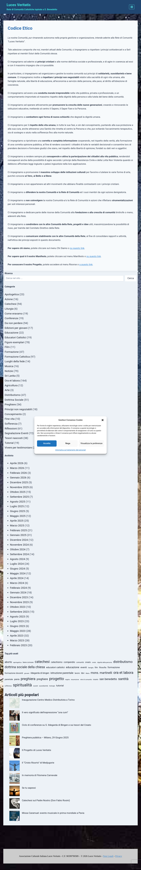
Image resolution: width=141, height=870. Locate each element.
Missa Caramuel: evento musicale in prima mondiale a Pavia (53, 813)
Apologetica (12, 294)
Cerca (131, 278)
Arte (7, 390)
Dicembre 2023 (19, 597)
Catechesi (10, 303)
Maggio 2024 (18, 573)
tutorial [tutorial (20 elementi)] (60, 685)
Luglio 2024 (17, 563)
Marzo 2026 (17, 468)
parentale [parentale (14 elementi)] (9, 679)
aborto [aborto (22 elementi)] (8, 662)
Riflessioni (11, 428)
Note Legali (108, 856)
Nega (67, 443)
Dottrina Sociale (14, 399)
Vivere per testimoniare (18, 447)
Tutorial (9, 442)
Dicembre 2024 (19, 539)
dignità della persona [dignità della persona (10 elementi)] (104, 662)
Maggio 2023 (18, 631)
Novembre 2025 (19, 487)
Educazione (11, 332)
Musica (9, 366)
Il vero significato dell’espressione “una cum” (45, 712)
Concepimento (13, 414)
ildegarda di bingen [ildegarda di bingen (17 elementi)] (40, 673)
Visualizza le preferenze (91, 443)
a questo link (86, 264)
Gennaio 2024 (18, 592)
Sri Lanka (10, 375)
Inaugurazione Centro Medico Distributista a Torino (48, 699)
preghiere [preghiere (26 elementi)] (42, 679)
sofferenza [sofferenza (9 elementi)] (8, 686)
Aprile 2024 (17, 578)
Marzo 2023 (17, 640)
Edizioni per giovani (16, 328)
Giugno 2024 (17, 568)
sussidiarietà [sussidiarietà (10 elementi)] (43, 686)
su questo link (77, 248)
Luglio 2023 (17, 621)
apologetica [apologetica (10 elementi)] (17, 662)
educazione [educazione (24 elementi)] (72, 667)
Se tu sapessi (29, 787)
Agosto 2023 (17, 616)
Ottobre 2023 (17, 606)
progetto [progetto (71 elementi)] (56, 678)
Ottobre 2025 (17, 492)
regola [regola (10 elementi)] (67, 679)
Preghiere (10, 404)
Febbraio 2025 (18, 530)
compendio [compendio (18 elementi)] (69, 662)
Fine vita (10, 418)
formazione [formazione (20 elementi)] (114, 667)
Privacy (118, 856)
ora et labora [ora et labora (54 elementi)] (123, 672)
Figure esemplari (14, 342)
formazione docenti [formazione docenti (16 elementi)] (14, 673)
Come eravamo (14, 313)
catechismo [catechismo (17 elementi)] (57, 662)
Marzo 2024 (17, 583)
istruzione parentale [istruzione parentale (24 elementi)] (62, 673)
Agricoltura (11, 385)
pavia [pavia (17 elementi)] (16, 679)
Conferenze (11, 318)
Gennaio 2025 (18, 535)
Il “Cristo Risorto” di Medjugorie (38, 762)
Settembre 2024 (19, 554)
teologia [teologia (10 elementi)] (52, 686)
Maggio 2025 (18, 516)
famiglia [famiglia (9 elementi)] (90, 668)
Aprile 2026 (17, 463)
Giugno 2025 (17, 511)
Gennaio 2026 (18, 477)
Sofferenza (11, 423)
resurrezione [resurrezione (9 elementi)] (75, 679)
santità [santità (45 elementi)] (123, 679)
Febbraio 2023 (18, 645)
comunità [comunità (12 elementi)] (80, 662)
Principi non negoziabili (18, 409)
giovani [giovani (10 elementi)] (26, 673)
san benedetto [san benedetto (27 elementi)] (108, 679)
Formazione (12, 351)
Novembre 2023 (19, 602)
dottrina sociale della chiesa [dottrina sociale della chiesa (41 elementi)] (25, 667)
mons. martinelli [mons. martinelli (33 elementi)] (101, 673)
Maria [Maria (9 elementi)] (87, 673)
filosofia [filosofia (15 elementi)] (102, 667)
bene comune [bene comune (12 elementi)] (28, 662)
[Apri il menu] (131, 7)
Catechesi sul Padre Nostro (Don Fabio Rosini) (46, 800)
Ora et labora (12, 380)
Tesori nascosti (14, 438)
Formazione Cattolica (17, 356)
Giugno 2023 (17, 626)
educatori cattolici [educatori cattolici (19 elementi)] (55, 667)
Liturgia (9, 308)
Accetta (46, 443)
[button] (102, 420)
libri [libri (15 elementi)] (82, 673)
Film (7, 347)
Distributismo (13, 395)
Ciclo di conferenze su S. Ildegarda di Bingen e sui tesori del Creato (56, 725)
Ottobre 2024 (17, 549)
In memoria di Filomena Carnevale (39, 775)
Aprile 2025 (17, 520)
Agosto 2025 (17, 501)
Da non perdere (14, 323)
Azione (9, 299)
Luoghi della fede (15, 361)
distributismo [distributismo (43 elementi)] (123, 662)
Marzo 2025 (17, 525)
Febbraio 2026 (18, 472)
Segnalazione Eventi (16, 433)
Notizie (9, 371)
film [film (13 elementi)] (96, 667)
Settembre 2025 (19, 496)
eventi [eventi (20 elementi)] (84, 667)
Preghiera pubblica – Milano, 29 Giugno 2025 (45, 737)
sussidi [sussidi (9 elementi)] (35, 686)
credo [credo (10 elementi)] (94, 662)
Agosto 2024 (17, 559)
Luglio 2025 (17, 506)
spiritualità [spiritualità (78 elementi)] (22, 685)
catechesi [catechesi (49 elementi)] (42, 662)
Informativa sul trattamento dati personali (70, 450)
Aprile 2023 (17, 635)
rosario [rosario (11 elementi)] (95, 679)
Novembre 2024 (19, 544)
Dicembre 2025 (19, 482)
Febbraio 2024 (18, 587)
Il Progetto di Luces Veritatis (36, 750)
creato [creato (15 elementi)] (88, 662)
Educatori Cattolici (15, 337)
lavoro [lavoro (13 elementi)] (77, 673)
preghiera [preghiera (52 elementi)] (28, 679)
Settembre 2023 (19, 611)
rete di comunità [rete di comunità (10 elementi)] (86, 679)
